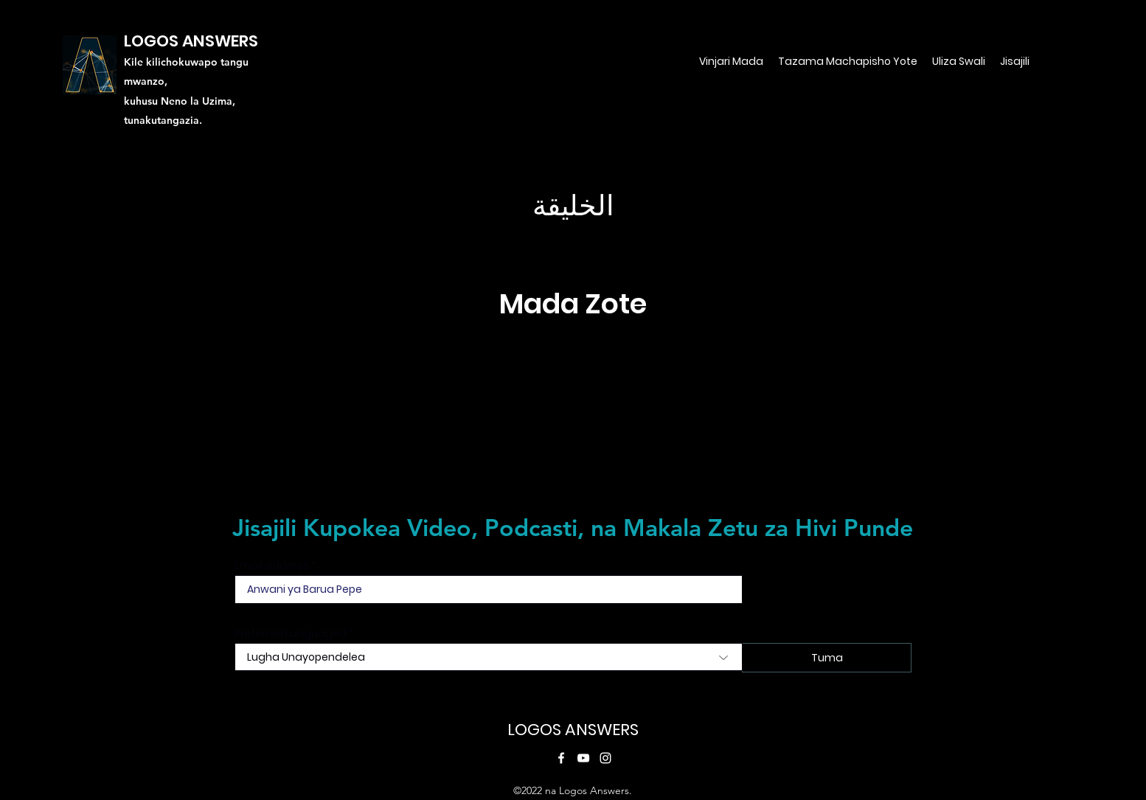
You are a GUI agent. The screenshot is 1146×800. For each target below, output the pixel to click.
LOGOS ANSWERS (573, 729)
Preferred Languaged (291, 633)
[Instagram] (605, 758)
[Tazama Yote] (573, 448)
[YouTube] (583, 758)
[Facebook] (561, 758)
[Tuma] (826, 657)
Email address (272, 565)
